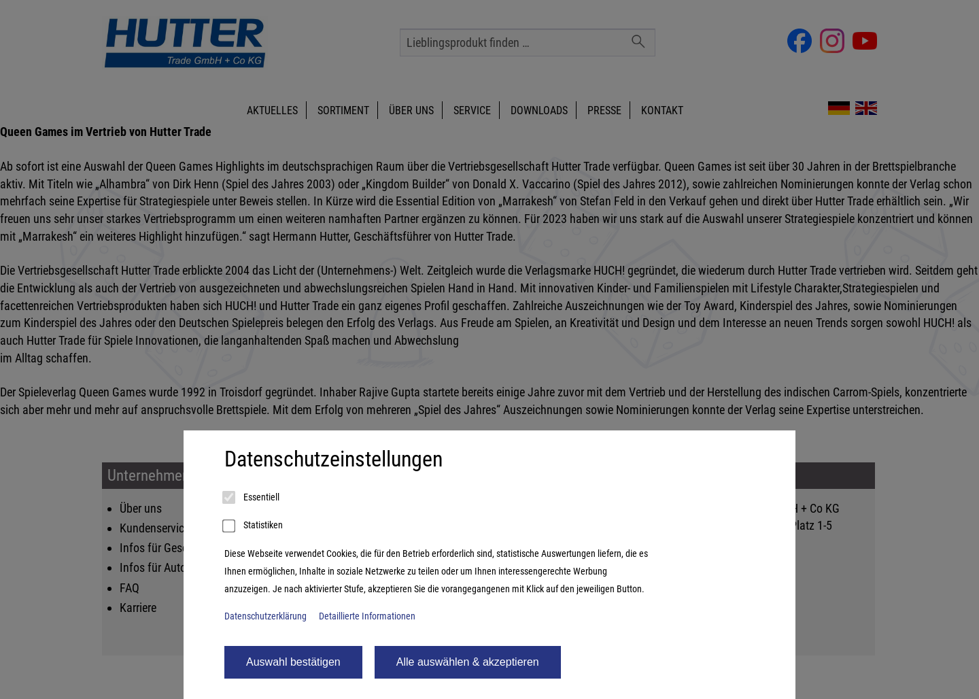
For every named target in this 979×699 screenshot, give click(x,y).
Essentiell (251, 498)
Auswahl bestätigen (293, 662)
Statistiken (253, 526)
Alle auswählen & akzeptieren (467, 662)
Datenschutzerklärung (265, 616)
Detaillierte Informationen (367, 616)
